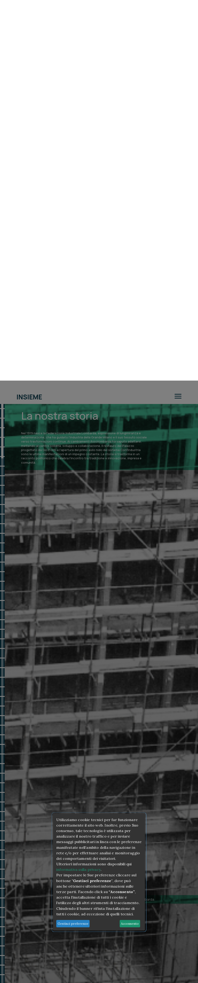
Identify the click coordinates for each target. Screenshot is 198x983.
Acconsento (130, 543)
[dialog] (99, 491)
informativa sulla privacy (78, 489)
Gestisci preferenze (73, 543)
